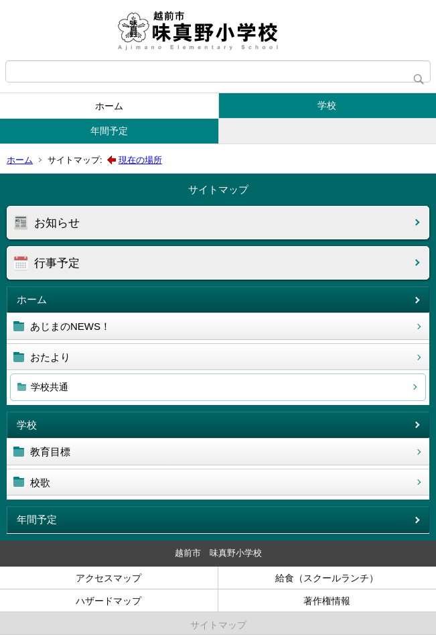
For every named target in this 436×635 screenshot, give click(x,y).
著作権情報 (326, 600)
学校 (326, 105)
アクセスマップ (108, 578)
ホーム (109, 106)
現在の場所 (140, 160)
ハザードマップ (108, 600)
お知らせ (57, 223)
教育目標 (50, 451)
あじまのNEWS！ (70, 326)
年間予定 (109, 130)
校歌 (40, 482)
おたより (50, 357)
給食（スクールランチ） (326, 578)
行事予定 (57, 263)
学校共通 (49, 387)
